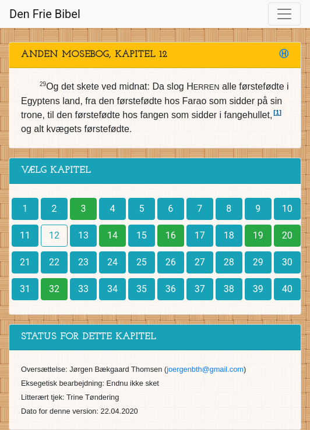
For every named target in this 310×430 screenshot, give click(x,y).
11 (25, 235)
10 (287, 208)
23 (83, 262)
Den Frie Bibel (44, 14)
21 (25, 262)
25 (141, 262)
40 (287, 288)
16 (170, 235)
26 (170, 262)
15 (141, 235)
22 (54, 262)
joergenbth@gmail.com (205, 369)
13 (83, 235)
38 (229, 288)
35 (141, 288)
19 (258, 235)
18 (229, 235)
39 (258, 288)
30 (287, 262)
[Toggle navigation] (284, 14)
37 (200, 288)
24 (112, 262)
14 (112, 235)
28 (229, 262)
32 (54, 288)
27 (200, 262)
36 (170, 288)
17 (200, 235)
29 (258, 262)
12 (54, 235)
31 (25, 288)
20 (287, 235)
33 (83, 288)
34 (112, 288)
